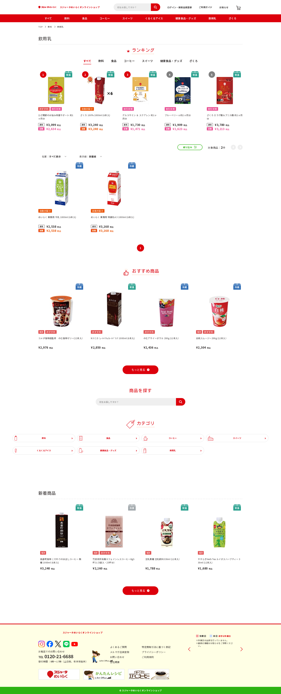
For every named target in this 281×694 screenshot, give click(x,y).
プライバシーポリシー (154, 652)
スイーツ (127, 18)
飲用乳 (212, 18)
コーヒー (105, 18)
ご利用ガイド (205, 7)
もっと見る (138, 369)
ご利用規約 (148, 657)
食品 (84, 18)
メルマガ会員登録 (119, 652)
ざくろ (232, 18)
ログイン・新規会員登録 (179, 7)
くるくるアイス (154, 18)
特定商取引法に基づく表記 (156, 647)
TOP (40, 26)
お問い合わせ (117, 657)
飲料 (67, 18)
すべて (48, 18)
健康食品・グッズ (185, 18)
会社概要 (115, 662)
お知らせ (223, 7)
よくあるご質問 (118, 647)
